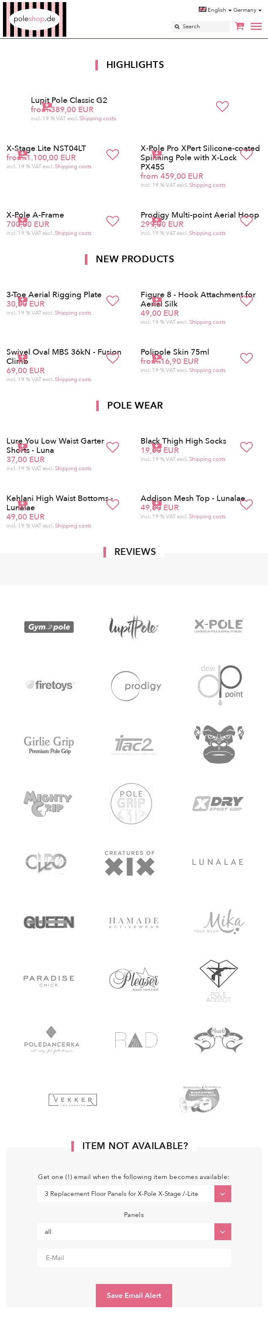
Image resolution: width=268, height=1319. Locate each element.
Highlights (135, 65)
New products (135, 259)
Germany (247, 10)
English (215, 10)
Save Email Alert (134, 1295)
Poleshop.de (54, 5)
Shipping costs (97, 118)
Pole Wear (135, 405)
